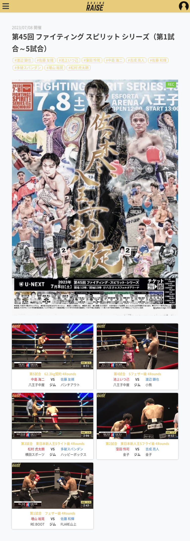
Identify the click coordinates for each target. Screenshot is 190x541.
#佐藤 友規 (45, 60)
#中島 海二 (114, 60)
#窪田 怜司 (92, 60)
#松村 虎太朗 (79, 67)
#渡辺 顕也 (23, 60)
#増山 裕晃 (55, 67)
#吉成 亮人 (136, 60)
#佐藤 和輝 (158, 60)
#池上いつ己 (68, 60)
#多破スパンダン (28, 67)
